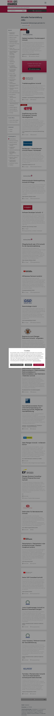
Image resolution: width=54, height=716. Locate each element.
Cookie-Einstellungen (17, 364)
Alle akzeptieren (39, 364)
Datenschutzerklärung (37, 360)
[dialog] (27, 358)
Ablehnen (28, 364)
